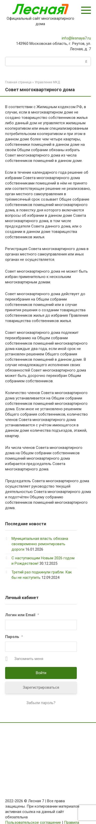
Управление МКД (47, 82)
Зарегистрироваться (41, 687)
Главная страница (18, 82)
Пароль (14, 636)
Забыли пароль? (41, 703)
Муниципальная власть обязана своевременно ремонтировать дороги (40, 544)
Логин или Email (22, 615)
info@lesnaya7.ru (76, 38)
